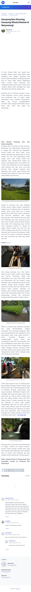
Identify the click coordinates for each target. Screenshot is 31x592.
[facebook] (5, 470)
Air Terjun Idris (22, 415)
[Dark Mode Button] (29, 3)
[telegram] (15, 470)
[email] (22, 470)
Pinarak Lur (17, 588)
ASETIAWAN (8, 533)
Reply (7, 516)
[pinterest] (19, 470)
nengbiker (8, 521)
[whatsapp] (12, 470)
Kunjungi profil (12, 565)
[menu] (3, 2)
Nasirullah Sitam (9, 498)
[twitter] (9, 470)
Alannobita (12, 540)
